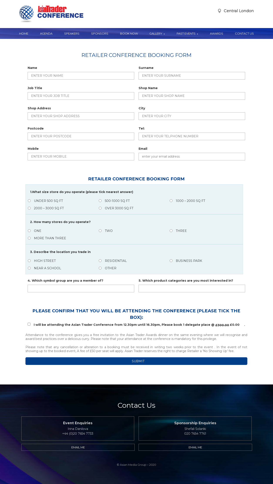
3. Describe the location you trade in (60, 252)
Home (23, 33)
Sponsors (99, 33)
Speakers (71, 33)
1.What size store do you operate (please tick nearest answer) (81, 192)
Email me (78, 447)
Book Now (129, 33)
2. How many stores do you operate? (60, 222)
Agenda (46, 33)
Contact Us (244, 33)
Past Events (186, 33)
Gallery (155, 33)
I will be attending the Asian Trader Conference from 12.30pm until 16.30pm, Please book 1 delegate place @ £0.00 (134, 325)
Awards (216, 33)
